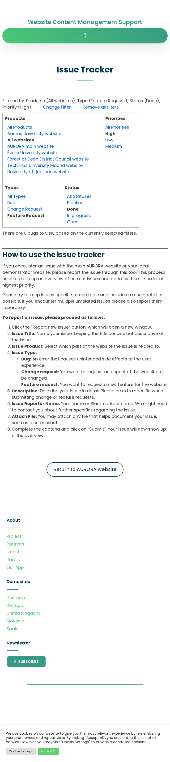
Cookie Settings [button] (21, 751)
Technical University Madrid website (45, 165)
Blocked (75, 203)
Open (72, 222)
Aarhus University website (34, 133)
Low (109, 140)
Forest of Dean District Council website (48, 159)
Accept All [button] (48, 751)
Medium (113, 146)
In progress (79, 215)
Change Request (24, 209)
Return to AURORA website (85, 469)
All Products (19, 127)
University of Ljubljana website (38, 172)
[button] (85, 35)
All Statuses (79, 196)
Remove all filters (101, 107)
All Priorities (117, 127)
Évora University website (32, 153)
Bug (11, 203)
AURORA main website (30, 146)
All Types (16, 196)
